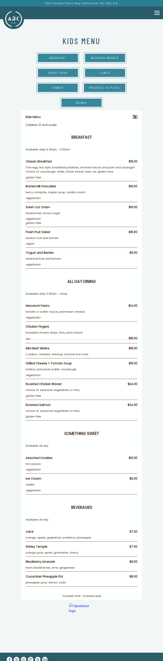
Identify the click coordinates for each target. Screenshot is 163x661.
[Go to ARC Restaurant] (81, 3)
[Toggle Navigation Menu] (157, 13)
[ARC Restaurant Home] (13, 18)
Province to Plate (104, 88)
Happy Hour (58, 73)
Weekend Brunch (105, 58)
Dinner (57, 88)
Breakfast (57, 58)
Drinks (81, 103)
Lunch (105, 73)
